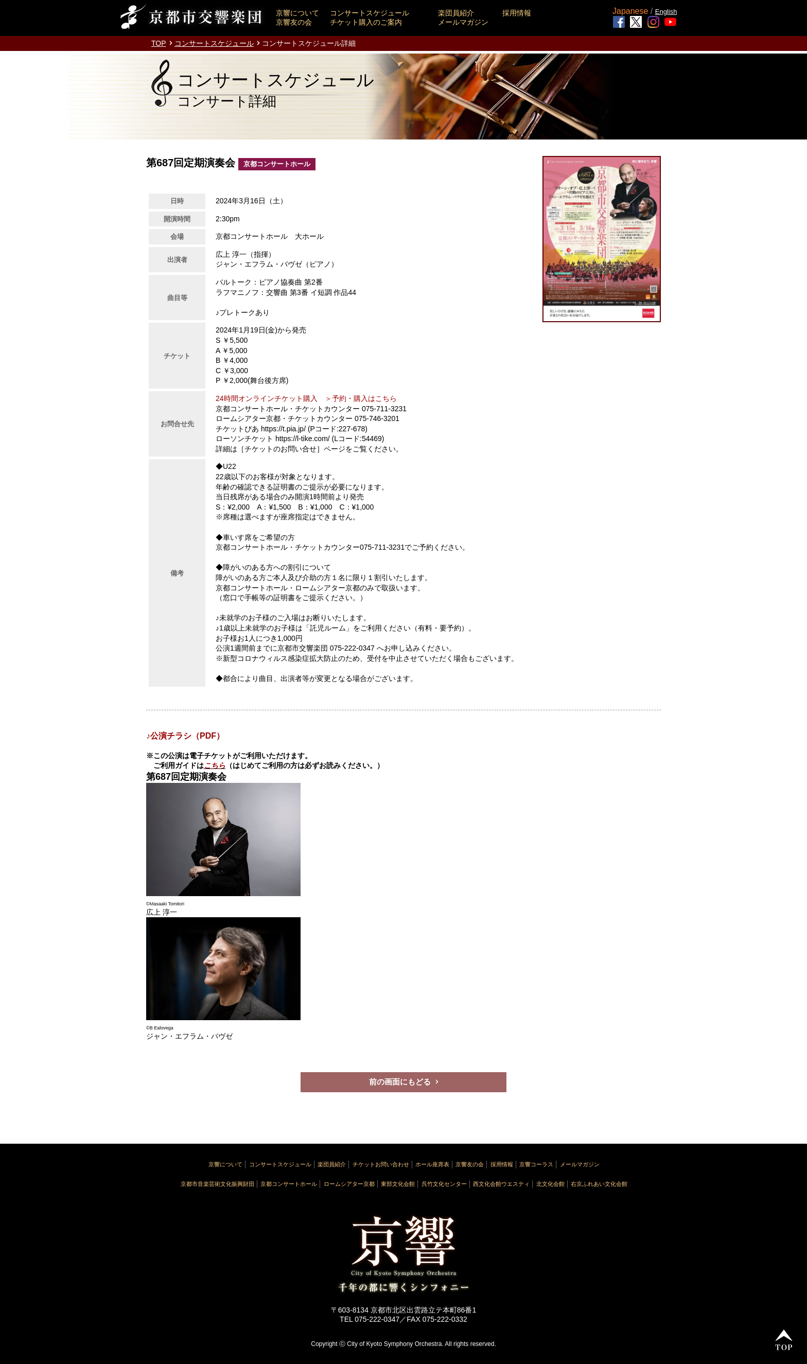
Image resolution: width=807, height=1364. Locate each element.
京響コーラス (536, 1164)
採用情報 (516, 13)
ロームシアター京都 (349, 1184)
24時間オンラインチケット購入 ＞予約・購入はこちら (306, 398)
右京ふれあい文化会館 (599, 1184)
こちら (214, 765)
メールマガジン (463, 22)
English (666, 11)
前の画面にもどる (400, 1081)
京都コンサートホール (288, 1184)
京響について (297, 13)
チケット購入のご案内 (366, 22)
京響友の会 (294, 22)
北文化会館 (550, 1184)
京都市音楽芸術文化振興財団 (217, 1184)
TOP (158, 43)
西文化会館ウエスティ (501, 1184)
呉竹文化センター (444, 1184)
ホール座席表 (432, 1164)
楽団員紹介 (456, 13)
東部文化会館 (398, 1184)
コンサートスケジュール (369, 13)
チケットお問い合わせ (381, 1164)
